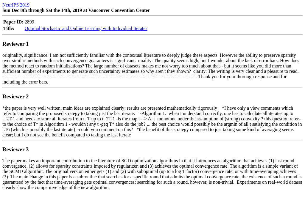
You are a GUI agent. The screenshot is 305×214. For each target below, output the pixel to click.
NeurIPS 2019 (15, 4)
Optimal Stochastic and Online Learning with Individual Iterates (86, 28)
